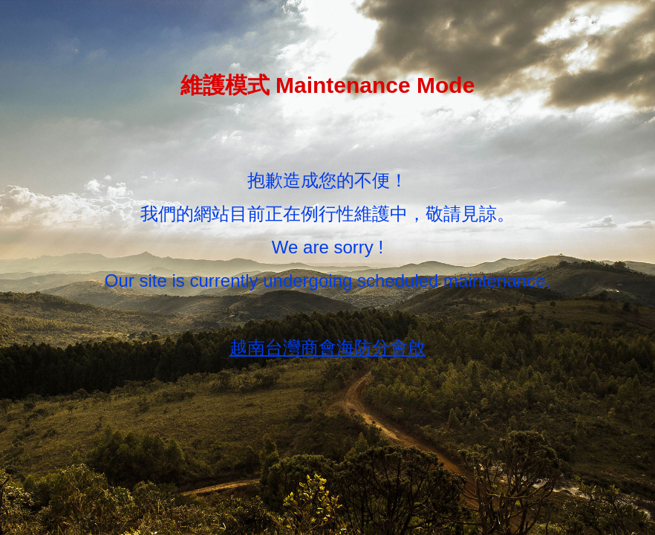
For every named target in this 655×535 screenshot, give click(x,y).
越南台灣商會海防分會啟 (327, 347)
